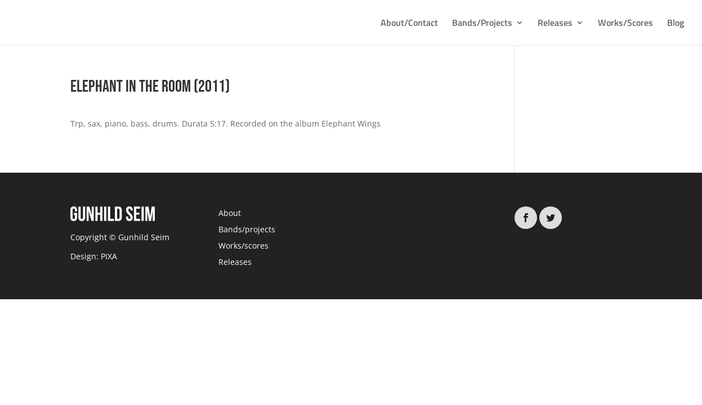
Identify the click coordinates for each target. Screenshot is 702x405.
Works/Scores (625, 24)
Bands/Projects (482, 24)
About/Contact (409, 24)
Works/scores (243, 245)
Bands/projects (246, 229)
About (229, 213)
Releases (555, 24)
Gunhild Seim (142, 237)
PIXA (109, 256)
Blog (675, 24)
